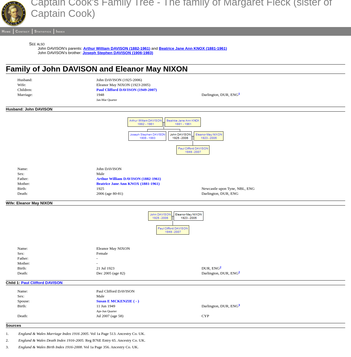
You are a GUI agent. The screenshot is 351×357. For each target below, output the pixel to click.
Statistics (42, 31)
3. (7, 347)
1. (7, 333)
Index (60, 31)
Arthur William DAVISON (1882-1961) (116, 48)
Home (6, 31)
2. (7, 340)
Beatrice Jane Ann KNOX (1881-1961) (193, 48)
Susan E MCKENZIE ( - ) (117, 301)
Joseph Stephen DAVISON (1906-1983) (118, 53)
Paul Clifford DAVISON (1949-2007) (126, 90)
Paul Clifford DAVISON (42, 283)
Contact (22, 31)
